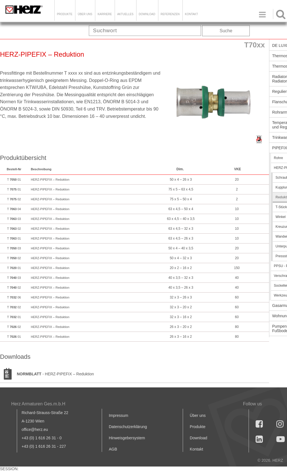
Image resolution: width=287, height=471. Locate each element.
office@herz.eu (35, 429)
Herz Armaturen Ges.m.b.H (38, 403)
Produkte (65, 14)
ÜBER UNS (85, 14)
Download (198, 438)
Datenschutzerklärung (128, 426)
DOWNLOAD (147, 14)
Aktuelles (125, 14)
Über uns (198, 415)
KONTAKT (191, 14)
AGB (113, 449)
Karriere (105, 14)
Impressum (118, 415)
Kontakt (196, 449)
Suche (226, 30)
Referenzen (170, 14)
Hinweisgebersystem (127, 438)
